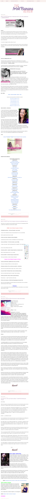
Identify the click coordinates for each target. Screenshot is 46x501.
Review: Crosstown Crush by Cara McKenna (13, 298)
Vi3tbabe (14, 193)
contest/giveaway (18, 291)
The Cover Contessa (15, 186)
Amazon (12, 307)
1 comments (19, 213)
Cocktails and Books (15, 161)
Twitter (7, 493)
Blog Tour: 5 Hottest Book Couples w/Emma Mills (14, 221)
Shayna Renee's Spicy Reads (14, 162)
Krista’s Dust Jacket (15, 164)
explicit (18, 391)
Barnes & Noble (14, 480)
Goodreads (7, 480)
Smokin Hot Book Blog (14, 163)
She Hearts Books (10, 177)
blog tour (14, 214)
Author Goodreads (23, 136)
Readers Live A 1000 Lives (18, 177)
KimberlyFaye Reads (15, 172)
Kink (20, 391)
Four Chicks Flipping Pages (14, 192)
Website (4, 136)
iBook (19, 480)
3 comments (19, 290)
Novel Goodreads (16, 136)
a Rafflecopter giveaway (5, 498)
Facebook (10, 493)
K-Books (14, 198)
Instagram (14, 493)
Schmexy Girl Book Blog (14, 201)
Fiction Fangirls (14, 175)
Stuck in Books (14, 169)
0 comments (19, 390)
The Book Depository (23, 480)
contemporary (15, 391)
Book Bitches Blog (15, 191)
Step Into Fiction (14, 185)
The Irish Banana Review (15, 200)
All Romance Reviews (14, 197)
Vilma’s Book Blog (14, 170)
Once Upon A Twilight (14, 179)
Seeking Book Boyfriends (15, 199)
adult (11, 391)
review (18, 214)
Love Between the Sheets (15, 168)
